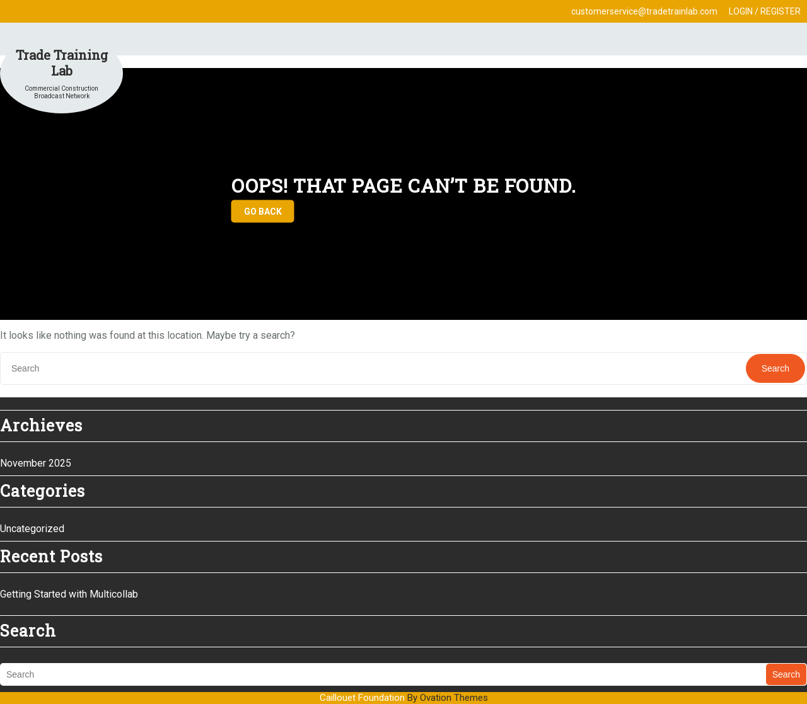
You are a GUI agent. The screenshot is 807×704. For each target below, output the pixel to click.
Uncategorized (32, 529)
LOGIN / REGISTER (765, 11)
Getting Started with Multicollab (69, 594)
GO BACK (263, 212)
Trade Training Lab (62, 63)
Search (775, 368)
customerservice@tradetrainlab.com (644, 11)
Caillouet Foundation (404, 697)
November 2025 (35, 463)
